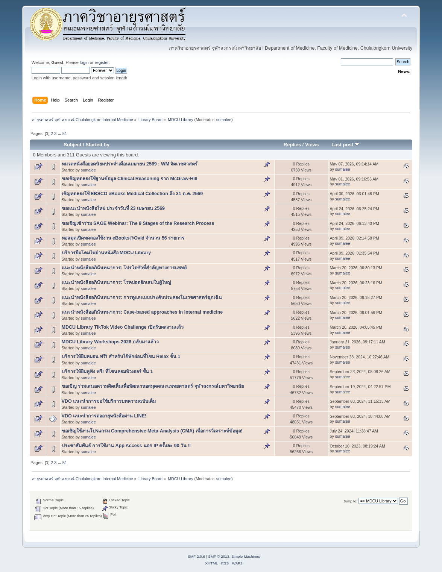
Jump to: (350, 501)
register (102, 62)
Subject (72, 144)
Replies (292, 144)
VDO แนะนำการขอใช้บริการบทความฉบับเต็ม (109, 401)
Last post (345, 144)
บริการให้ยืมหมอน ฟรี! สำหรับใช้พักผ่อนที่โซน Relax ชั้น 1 (121, 356)
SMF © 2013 (218, 556)
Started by (97, 144)
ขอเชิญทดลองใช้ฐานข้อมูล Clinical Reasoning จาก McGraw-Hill (129, 178)
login (84, 62)
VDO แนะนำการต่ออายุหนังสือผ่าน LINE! (104, 416)
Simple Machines (245, 556)
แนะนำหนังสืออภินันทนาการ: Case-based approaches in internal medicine (142, 312)
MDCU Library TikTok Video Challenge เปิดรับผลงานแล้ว (123, 327)
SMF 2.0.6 (196, 556)
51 (64, 133)
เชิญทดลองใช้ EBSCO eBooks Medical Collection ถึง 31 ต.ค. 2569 (132, 193)
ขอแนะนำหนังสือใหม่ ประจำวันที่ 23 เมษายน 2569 (113, 208)
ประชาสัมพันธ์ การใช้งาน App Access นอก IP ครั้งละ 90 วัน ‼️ (126, 445)
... (60, 133)
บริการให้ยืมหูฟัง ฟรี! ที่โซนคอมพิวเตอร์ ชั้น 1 (107, 371)
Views (312, 144)
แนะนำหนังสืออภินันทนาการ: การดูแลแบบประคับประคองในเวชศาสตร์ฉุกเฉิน (142, 297)
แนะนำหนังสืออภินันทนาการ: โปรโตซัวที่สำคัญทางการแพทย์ (124, 267)
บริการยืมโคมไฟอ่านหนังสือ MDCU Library (106, 252)
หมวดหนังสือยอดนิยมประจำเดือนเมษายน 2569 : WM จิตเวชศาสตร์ (130, 164)
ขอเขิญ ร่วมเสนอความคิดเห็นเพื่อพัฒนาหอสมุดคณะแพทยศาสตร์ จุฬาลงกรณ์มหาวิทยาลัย (153, 386)
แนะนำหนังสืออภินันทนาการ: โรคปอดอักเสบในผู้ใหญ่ (117, 282)
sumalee (223, 119)
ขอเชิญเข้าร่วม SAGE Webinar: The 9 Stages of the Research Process (138, 223)
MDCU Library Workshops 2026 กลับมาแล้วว (110, 341)
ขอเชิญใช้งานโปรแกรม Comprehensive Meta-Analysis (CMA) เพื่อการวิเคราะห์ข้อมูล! (152, 431)
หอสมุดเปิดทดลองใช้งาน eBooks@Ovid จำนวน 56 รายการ (123, 238)
